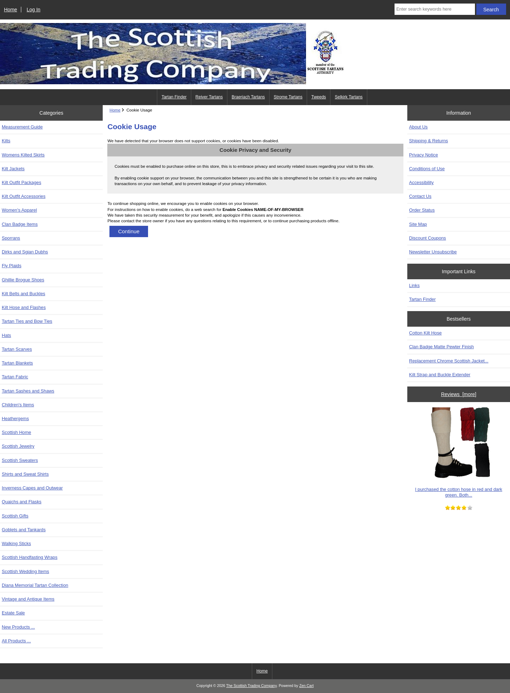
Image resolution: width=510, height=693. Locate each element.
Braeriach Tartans (248, 96)
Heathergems (15, 418)
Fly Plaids (11, 265)
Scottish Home (16, 432)
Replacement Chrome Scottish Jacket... (448, 360)
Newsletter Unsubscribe (433, 251)
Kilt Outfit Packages (21, 182)
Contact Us (420, 196)
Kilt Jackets (13, 168)
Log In (33, 9)
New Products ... (18, 627)
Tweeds (318, 96)
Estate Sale (13, 612)
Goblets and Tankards (24, 529)
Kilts (6, 140)
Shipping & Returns (428, 140)
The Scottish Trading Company (251, 686)
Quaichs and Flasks (21, 501)
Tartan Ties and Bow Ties (27, 321)
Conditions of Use (427, 168)
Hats (6, 335)
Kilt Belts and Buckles (23, 293)
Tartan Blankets (17, 363)
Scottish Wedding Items (25, 571)
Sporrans (11, 238)
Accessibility (421, 182)
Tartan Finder (174, 96)
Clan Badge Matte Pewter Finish (441, 346)
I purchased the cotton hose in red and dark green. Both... (458, 452)
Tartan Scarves (17, 349)
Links (414, 285)
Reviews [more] (458, 394)
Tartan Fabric (15, 376)
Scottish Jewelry (18, 446)
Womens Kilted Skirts (23, 155)
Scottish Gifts (15, 516)
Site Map (418, 224)
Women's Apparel (19, 210)
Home (10, 9)
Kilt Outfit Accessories (23, 196)
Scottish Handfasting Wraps (29, 557)
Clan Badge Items (20, 224)
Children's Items (18, 404)
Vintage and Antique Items (28, 599)
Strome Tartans (288, 96)
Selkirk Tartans (348, 96)
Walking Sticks (16, 543)
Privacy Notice (423, 155)
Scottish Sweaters (20, 460)
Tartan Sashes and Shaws (28, 391)
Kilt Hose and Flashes (24, 307)
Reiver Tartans (209, 96)
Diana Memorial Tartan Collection (35, 585)
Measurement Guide (22, 127)
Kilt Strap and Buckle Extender (439, 374)
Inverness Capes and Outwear (32, 488)
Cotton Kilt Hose (425, 333)
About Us (418, 127)
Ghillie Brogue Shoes (23, 279)
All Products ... (16, 640)
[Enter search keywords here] (435, 9)
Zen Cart (306, 686)
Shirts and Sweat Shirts (25, 474)
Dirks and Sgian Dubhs (25, 251)
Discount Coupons (427, 238)
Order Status (422, 210)
